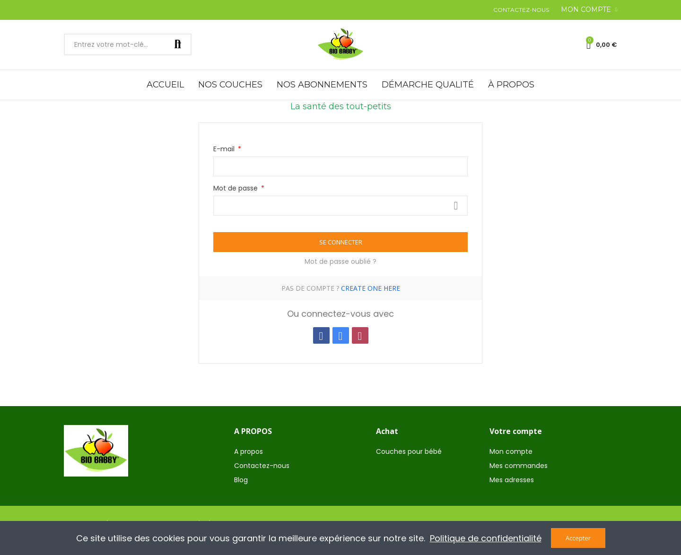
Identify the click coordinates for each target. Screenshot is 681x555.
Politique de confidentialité (485, 538)
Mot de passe (236, 188)
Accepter (578, 538)
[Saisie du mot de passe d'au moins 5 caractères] (340, 206)
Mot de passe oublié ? (340, 261)
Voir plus (456, 206)
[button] (521, 10)
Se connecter (340, 242)
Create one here (370, 288)
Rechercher (178, 44)
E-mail (224, 149)
